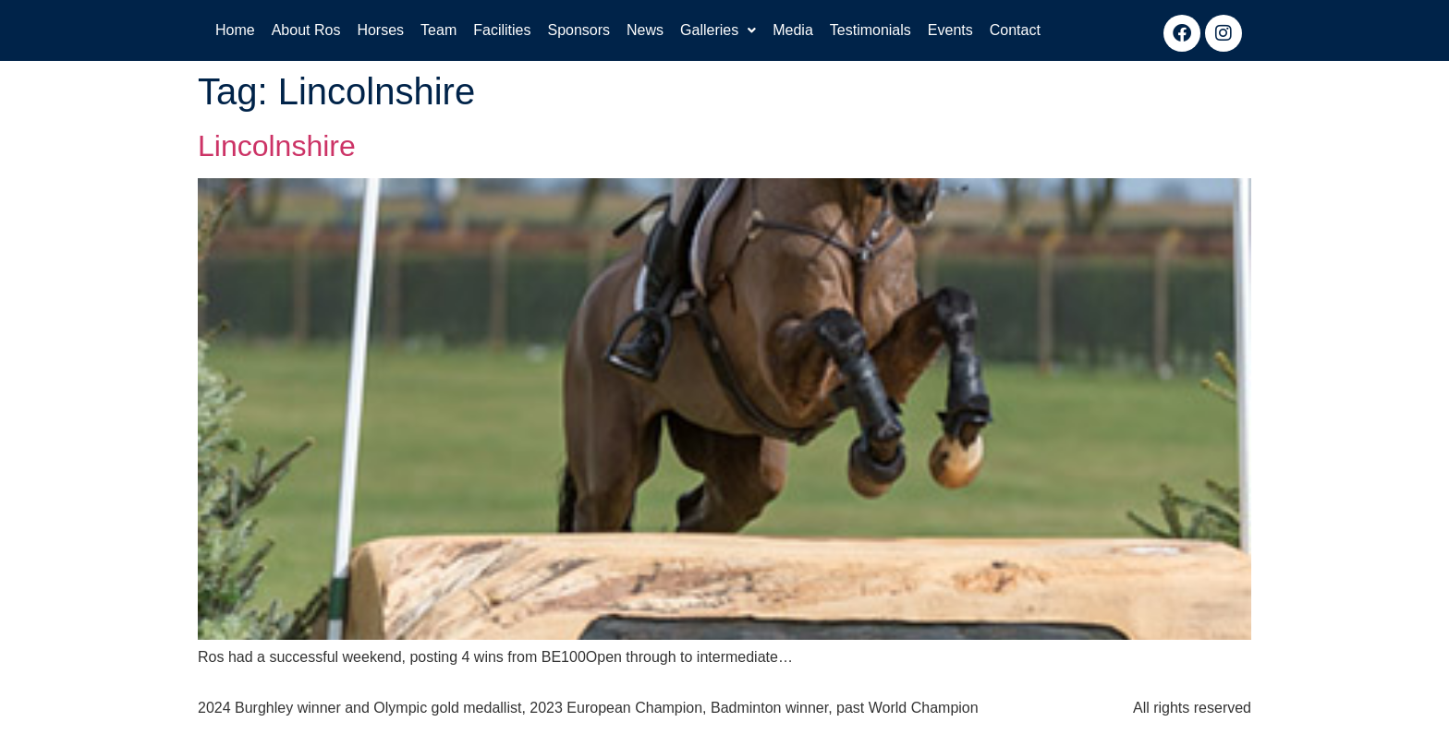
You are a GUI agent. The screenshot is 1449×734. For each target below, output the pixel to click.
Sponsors (578, 30)
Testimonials (870, 30)
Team (438, 30)
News (645, 30)
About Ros (306, 30)
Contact (1015, 30)
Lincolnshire (277, 145)
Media (793, 30)
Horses (380, 30)
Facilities (501, 30)
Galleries (718, 30)
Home (235, 30)
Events (950, 30)
